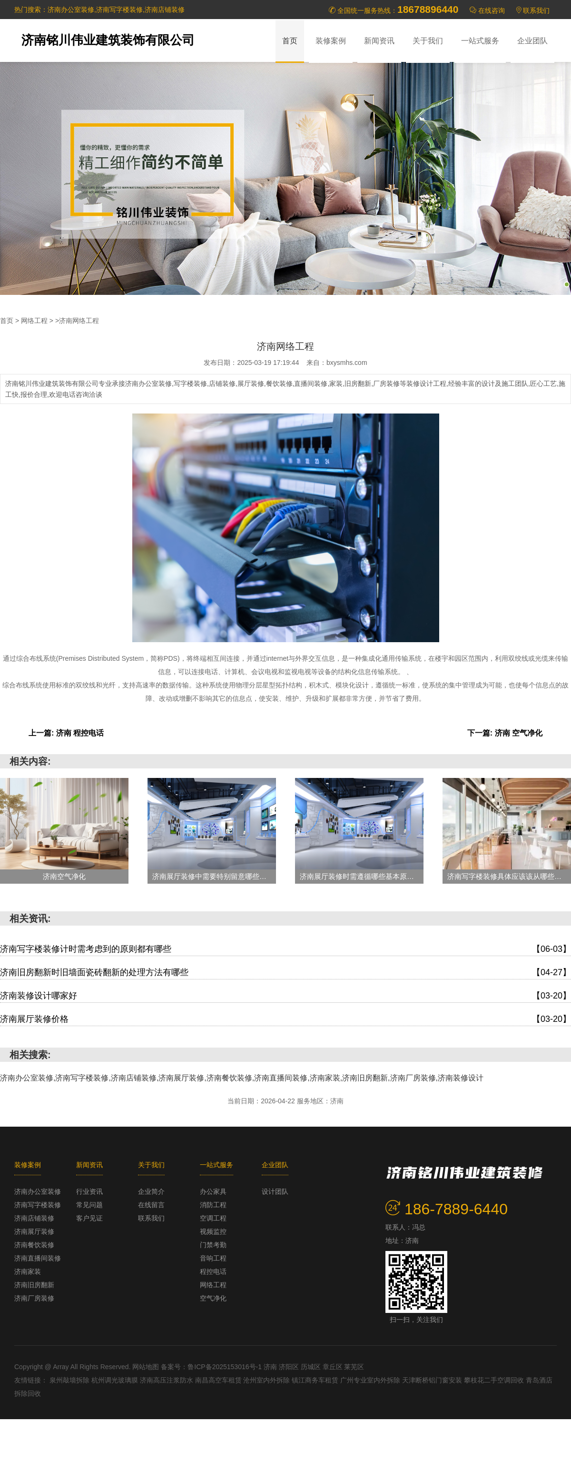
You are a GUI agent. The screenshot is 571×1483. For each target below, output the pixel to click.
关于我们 (428, 41)
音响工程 (213, 1258)
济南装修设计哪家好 (285, 995)
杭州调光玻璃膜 (115, 1380)
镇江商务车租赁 (316, 1380)
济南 (271, 1367)
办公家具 (213, 1191)
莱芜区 (354, 1367)
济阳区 (290, 1367)
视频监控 (213, 1231)
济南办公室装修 (37, 1191)
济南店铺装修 (34, 1218)
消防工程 (213, 1205)
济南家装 (27, 1271)
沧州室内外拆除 (267, 1380)
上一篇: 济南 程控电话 (66, 733)
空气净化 (213, 1298)
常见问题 (89, 1205)
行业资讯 (89, 1191)
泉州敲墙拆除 (70, 1380)
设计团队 (275, 1191)
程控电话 (213, 1271)
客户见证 (89, 1218)
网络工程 (34, 320)
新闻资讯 (379, 41)
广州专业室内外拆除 (371, 1380)
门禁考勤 (213, 1245)
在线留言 (151, 1205)
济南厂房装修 (34, 1298)
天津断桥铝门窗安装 (433, 1380)
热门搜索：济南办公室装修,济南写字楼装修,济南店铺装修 (99, 9)
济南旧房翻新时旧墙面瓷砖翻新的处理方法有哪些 (285, 972)
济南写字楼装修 (37, 1205)
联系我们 (536, 10)
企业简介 (151, 1191)
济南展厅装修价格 (285, 1019)
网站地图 (145, 1367)
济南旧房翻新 (34, 1285)
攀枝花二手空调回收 (495, 1380)
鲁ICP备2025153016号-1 (224, 1367)
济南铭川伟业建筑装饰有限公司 (108, 40)
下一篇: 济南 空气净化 (504, 733)
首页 (289, 41)
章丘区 (334, 1367)
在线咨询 (491, 10)
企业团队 (532, 41)
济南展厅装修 (34, 1231)
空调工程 (213, 1218)
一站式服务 (480, 41)
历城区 (312, 1367)
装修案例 (330, 41)
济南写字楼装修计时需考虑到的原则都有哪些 (285, 949)
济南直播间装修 (37, 1258)
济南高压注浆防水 (167, 1380)
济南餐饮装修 (34, 1245)
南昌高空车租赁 (219, 1380)
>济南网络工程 (77, 320)
